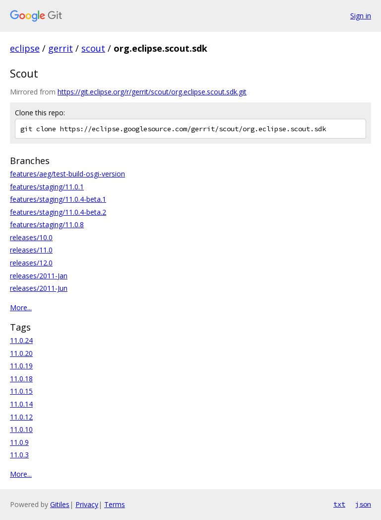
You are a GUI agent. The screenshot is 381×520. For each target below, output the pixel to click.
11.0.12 (21, 417)
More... (21, 307)
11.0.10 (21, 429)
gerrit (60, 48)
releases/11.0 (31, 250)
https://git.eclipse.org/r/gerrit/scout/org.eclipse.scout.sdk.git (152, 91)
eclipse (25, 48)
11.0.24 (21, 340)
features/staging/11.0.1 (47, 186)
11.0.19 (21, 365)
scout (93, 48)
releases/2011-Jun (38, 288)
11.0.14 (21, 404)
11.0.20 (21, 353)
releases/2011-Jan (38, 275)
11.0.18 (21, 378)
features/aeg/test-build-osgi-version (67, 173)
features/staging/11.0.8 (47, 224)
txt (339, 504)
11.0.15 (21, 391)
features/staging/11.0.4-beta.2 (58, 212)
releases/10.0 (31, 237)
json (363, 504)
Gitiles (59, 504)
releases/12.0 (31, 262)
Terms (114, 504)
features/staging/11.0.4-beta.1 (58, 199)
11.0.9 (19, 442)
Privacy (86, 504)
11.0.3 (19, 454)
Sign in (360, 15)
